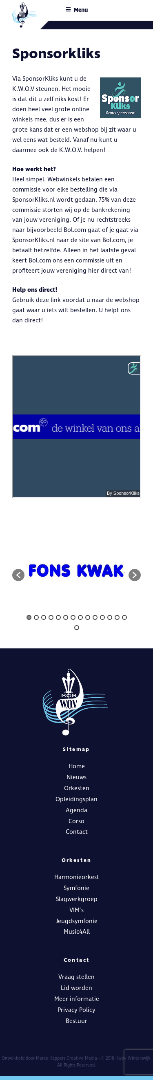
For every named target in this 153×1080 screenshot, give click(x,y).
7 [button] (73, 617)
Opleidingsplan (76, 799)
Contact (77, 832)
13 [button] (117, 617)
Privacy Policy (76, 1010)
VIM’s (76, 910)
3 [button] (43, 617)
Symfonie (76, 888)
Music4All (77, 932)
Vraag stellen (76, 977)
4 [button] (51, 617)
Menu (76, 10)
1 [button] (29, 617)
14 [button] (124, 617)
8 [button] (80, 617)
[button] (18, 575)
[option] (76, 571)
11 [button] (102, 617)
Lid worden (76, 988)
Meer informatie (76, 999)
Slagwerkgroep (77, 899)
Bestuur (76, 1021)
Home (77, 766)
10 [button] (95, 617)
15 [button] (76, 627)
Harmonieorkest (76, 877)
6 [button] (65, 617)
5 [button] (58, 617)
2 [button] (36, 617)
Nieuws (76, 777)
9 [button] (87, 617)
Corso (76, 821)
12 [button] (109, 617)
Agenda (76, 810)
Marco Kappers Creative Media (66, 1058)
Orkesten (76, 788)
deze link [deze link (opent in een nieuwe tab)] (48, 300)
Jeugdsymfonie (77, 921)
